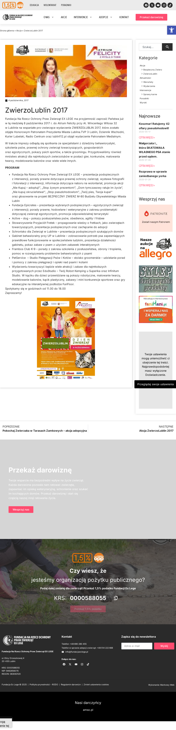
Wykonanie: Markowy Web (161, 685)
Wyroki (143, 102)
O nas (49, 17)
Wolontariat (50, 5)
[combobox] (150, 47)
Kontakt (124, 17)
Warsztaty (148, 82)
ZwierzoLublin (150, 73)
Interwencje (83, 17)
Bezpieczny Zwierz (152, 69)
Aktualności (145, 78)
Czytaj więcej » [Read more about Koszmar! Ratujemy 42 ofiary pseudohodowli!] (147, 137)
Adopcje (106, 17)
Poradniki (66, 5)
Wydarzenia (149, 86)
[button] (171, 30)
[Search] (167, 47)
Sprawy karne (150, 94)
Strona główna (7, 30)
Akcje (64, 17)
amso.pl (88, 709)
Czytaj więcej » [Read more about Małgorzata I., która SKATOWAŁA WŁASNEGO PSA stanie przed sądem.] (147, 165)
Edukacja (34, 5)
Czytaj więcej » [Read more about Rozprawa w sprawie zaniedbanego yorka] (147, 185)
